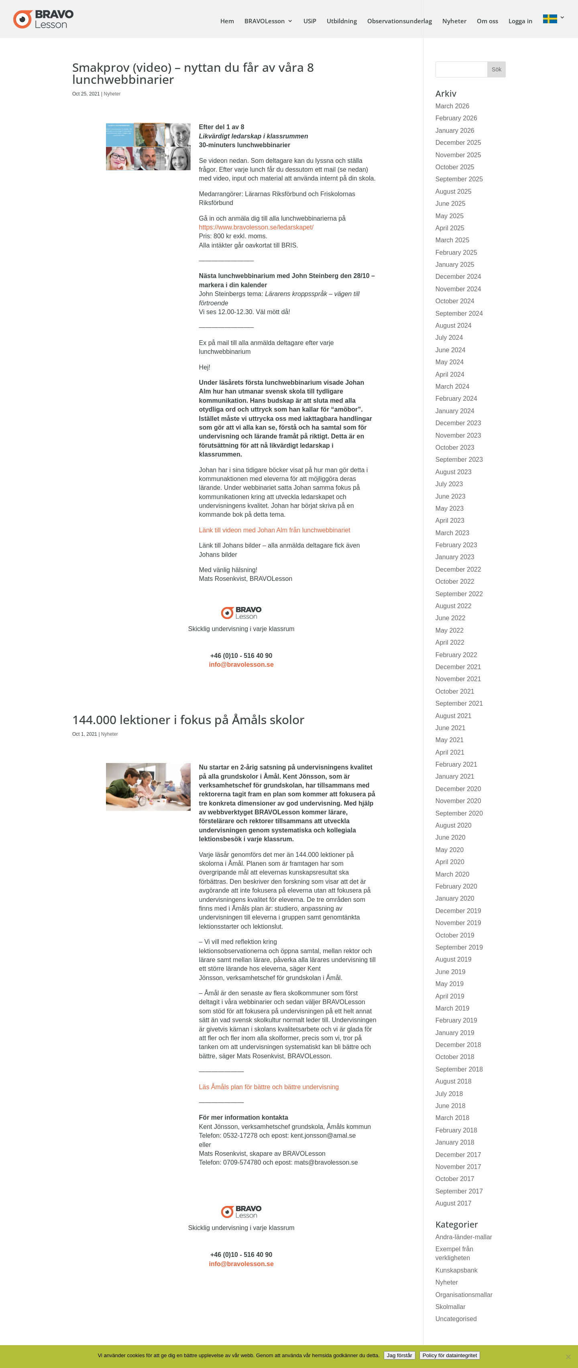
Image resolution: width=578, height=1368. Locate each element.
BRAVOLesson (264, 21)
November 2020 (458, 801)
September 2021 (459, 703)
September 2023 (459, 459)
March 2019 (453, 1008)
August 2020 (454, 825)
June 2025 (451, 203)
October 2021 (455, 691)
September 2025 (459, 179)
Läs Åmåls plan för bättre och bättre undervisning (269, 1087)
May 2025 (450, 216)
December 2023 (458, 423)
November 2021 (458, 679)
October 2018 (455, 1056)
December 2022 (458, 569)
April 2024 (450, 374)
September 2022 (459, 594)
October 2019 (455, 935)
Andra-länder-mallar (464, 1237)
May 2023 (450, 508)
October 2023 (455, 447)
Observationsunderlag (399, 21)
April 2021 (450, 752)
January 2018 (455, 1142)
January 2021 (455, 776)
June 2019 (451, 971)
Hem (227, 21)
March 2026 (453, 106)
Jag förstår (399, 1355)
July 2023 (449, 484)
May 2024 (450, 362)
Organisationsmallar (464, 1294)
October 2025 (455, 167)
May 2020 (450, 849)
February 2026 (456, 118)
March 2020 (453, 874)
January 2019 (455, 1032)
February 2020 (456, 886)
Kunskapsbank (457, 1270)
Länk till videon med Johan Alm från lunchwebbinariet (274, 530)
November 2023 (458, 435)
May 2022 (450, 630)
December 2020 (458, 788)
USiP (309, 21)
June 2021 (451, 728)
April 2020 (450, 862)
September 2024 (459, 313)
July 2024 (449, 337)
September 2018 (459, 1069)
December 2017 (458, 1154)
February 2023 (456, 545)
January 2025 (455, 264)
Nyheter (454, 21)
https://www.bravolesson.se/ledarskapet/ (256, 227)
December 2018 (458, 1044)
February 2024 (456, 398)
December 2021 (458, 667)
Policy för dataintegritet (450, 1355)
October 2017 (455, 1178)
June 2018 (451, 1105)
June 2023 (451, 496)
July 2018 (449, 1093)
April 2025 (450, 228)
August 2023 (454, 472)
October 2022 (455, 581)
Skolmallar (451, 1306)
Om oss (487, 21)
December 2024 (458, 276)
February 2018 (456, 1130)
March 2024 (453, 386)
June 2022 (451, 618)
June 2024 (451, 350)
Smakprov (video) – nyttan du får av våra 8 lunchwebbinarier (193, 73)
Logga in (521, 21)
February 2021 (456, 764)
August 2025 (454, 191)
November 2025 (458, 155)
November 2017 (458, 1166)
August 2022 (454, 606)
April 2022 (450, 642)
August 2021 (454, 715)
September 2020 (459, 813)
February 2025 (456, 252)
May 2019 (450, 983)
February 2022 (456, 655)
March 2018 (453, 1117)
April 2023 (450, 520)
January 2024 (455, 411)
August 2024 (454, 325)
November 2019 (458, 922)
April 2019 (450, 996)
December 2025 (458, 142)
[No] (568, 1357)
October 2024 (455, 301)
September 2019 (459, 947)
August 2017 (454, 1203)
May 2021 (450, 740)
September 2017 (459, 1191)
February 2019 (456, 1020)
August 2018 (454, 1081)
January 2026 (455, 130)
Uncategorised (456, 1318)
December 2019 (458, 910)
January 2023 (455, 557)
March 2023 (453, 533)
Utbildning (342, 21)
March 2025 (453, 240)
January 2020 (455, 898)
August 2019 (454, 959)
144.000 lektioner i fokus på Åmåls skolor (188, 719)
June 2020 (451, 837)
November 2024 (458, 289)
